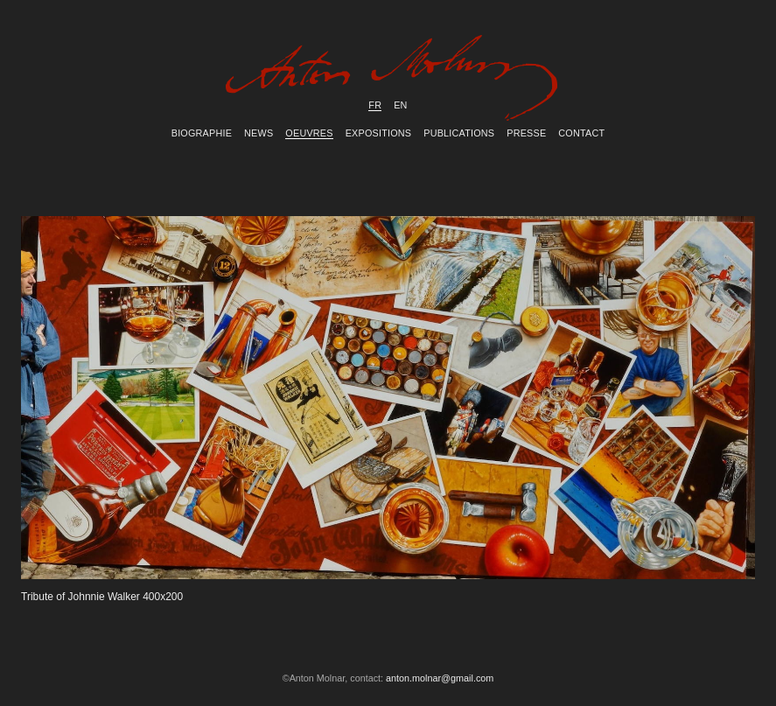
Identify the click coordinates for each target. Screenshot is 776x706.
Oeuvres (308, 133)
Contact (581, 133)
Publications (458, 133)
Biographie (201, 133)
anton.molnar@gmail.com (439, 678)
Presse (526, 133)
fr (374, 105)
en (400, 105)
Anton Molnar (388, 82)
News (258, 133)
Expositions (379, 133)
